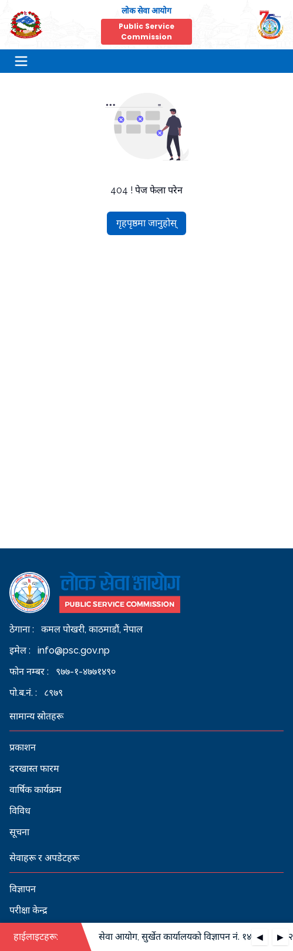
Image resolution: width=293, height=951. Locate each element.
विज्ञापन (22, 889)
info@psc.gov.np (74, 650)
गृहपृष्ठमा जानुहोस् (146, 223)
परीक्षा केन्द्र (28, 910)
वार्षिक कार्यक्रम (35, 789)
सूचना (19, 832)
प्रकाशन (22, 747)
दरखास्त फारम (34, 768)
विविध (20, 810)
